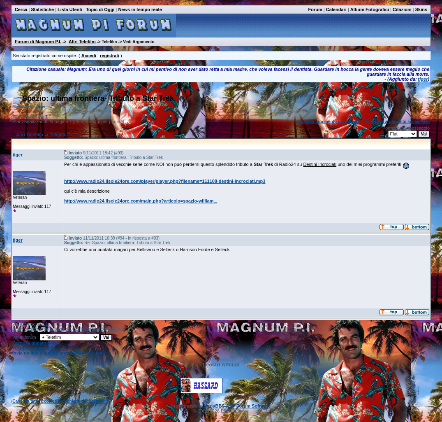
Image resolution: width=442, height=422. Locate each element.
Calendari (336, 9)
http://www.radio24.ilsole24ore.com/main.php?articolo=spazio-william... (141, 200)
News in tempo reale (140, 9)
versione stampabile (34, 347)
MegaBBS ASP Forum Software (237, 405)
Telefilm (58, 134)
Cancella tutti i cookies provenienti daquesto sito (60, 401)
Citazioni (402, 9)
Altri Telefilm (82, 41)
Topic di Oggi (100, 9)
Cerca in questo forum (36, 342)
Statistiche (42, 9)
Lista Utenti (70, 9)
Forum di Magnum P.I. (38, 41)
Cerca (21, 9)
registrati (109, 55)
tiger (423, 79)
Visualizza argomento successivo (397, 121)
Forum (315, 9)
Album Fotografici (369, 9)
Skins (421, 9)
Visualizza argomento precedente (327, 121)
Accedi (88, 55)
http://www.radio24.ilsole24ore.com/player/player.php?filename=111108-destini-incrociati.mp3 (165, 181)
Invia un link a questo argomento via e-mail (58, 352)
